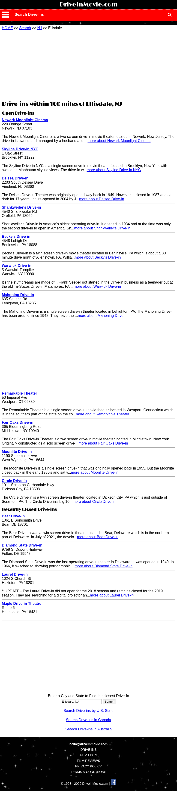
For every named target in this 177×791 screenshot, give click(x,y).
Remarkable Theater (19, 393)
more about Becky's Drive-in (98, 257)
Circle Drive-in (14, 481)
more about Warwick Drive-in (97, 286)
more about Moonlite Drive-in (94, 472)
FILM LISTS (88, 755)
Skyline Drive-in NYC (20, 149)
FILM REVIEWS (88, 761)
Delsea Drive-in (15, 178)
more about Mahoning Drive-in (102, 316)
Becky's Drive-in (16, 236)
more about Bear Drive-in (97, 537)
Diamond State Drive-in (22, 545)
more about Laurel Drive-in (112, 595)
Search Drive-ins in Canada (88, 720)
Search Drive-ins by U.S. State (88, 711)
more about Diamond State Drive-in (103, 566)
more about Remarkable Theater (102, 414)
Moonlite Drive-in (17, 452)
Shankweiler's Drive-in (21, 207)
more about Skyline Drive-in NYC (114, 170)
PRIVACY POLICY (88, 766)
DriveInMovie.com (88, 4)
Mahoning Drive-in (18, 295)
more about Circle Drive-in (93, 502)
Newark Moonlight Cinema (25, 120)
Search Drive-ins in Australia (88, 729)
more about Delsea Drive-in (101, 199)
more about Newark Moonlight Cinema (118, 141)
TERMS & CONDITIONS (88, 772)
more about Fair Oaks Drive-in (103, 443)
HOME (7, 28)
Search (25, 28)
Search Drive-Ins (29, 14)
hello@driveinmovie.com (88, 744)
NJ (39, 28)
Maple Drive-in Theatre (22, 604)
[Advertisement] (88, 64)
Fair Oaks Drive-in (17, 422)
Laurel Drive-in (15, 574)
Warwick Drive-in (16, 266)
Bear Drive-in (13, 516)
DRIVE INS (88, 749)
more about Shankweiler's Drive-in (102, 228)
